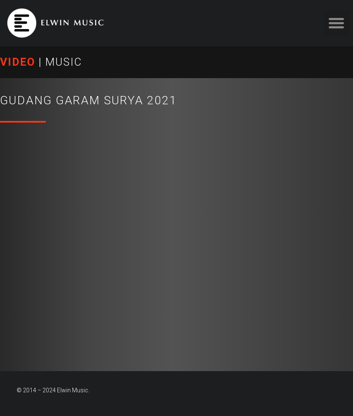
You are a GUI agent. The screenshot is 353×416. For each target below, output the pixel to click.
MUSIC (63, 62)
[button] (336, 22)
